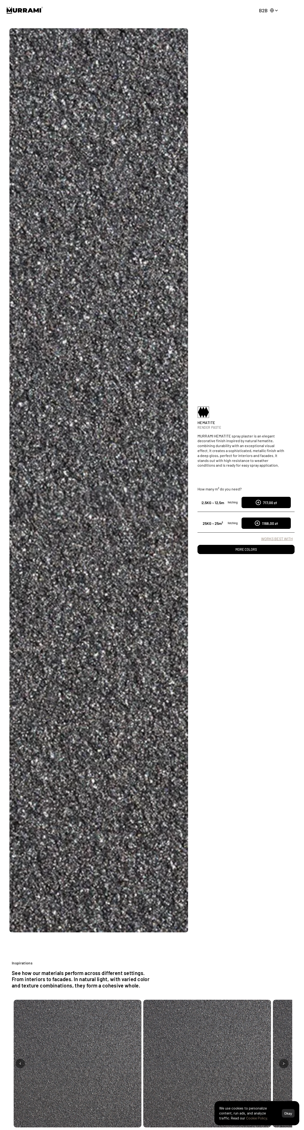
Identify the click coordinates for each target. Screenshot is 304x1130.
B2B (263, 10)
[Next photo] (283, 1063)
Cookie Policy (256, 1118)
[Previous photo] (20, 1063)
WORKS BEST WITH (277, 538)
